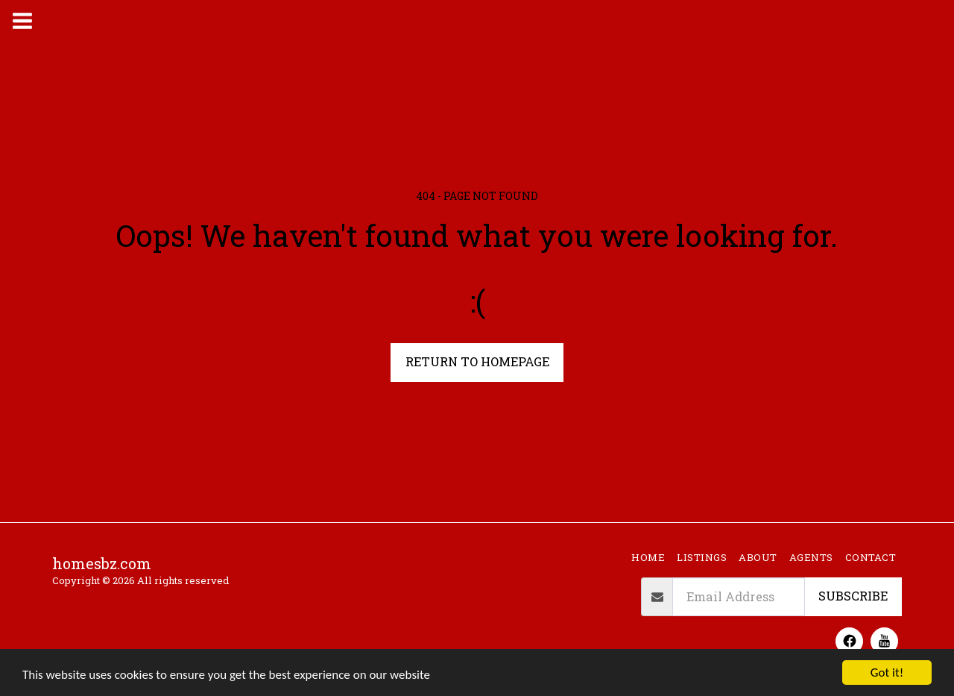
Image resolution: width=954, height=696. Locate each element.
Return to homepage (477, 361)
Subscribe (853, 595)
